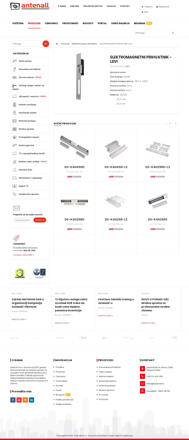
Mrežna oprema (23, 129)
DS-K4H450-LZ (116, 167)
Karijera (74, 6)
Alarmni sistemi (27, 78)
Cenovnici (51, 23)
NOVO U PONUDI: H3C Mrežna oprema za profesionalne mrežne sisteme (155, 305)
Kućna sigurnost (23, 145)
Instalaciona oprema (26, 194)
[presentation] (170, 124)
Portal (102, 23)
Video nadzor (22, 61)
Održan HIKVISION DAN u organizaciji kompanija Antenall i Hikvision (28, 303)
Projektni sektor (92, 6)
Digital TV (20, 186)
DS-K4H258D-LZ (157, 167)
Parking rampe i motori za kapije (28, 87)
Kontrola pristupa (24, 121)
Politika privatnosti (64, 400)
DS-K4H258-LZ (116, 219)
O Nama (62, 6)
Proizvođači (70, 23)
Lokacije (111, 6)
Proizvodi (34, 23)
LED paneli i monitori (29, 97)
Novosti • (15, 311)
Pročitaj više (19, 319)
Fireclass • (109, 307)
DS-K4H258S (157, 219)
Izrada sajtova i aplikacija (120, 435)
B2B (145, 12)
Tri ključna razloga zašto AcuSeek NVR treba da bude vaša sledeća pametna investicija (71, 305)
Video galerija (120, 23)
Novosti (88, 23)
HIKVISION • (23, 311)
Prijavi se (40, 220)
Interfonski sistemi (25, 113)
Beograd (143, 23)
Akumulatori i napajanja (27, 178)
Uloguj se (147, 6)
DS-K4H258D (74, 219)
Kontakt (125, 6)
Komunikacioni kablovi (26, 69)
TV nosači (103, 395)
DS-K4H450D (74, 167)
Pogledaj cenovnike (23, 255)
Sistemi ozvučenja (24, 105)
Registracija (162, 6)
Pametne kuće (22, 170)
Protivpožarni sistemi (26, 137)
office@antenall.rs (155, 384)
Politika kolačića (63, 404)
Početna (18, 23)
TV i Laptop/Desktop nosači (29, 154)
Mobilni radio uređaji (30, 162)
